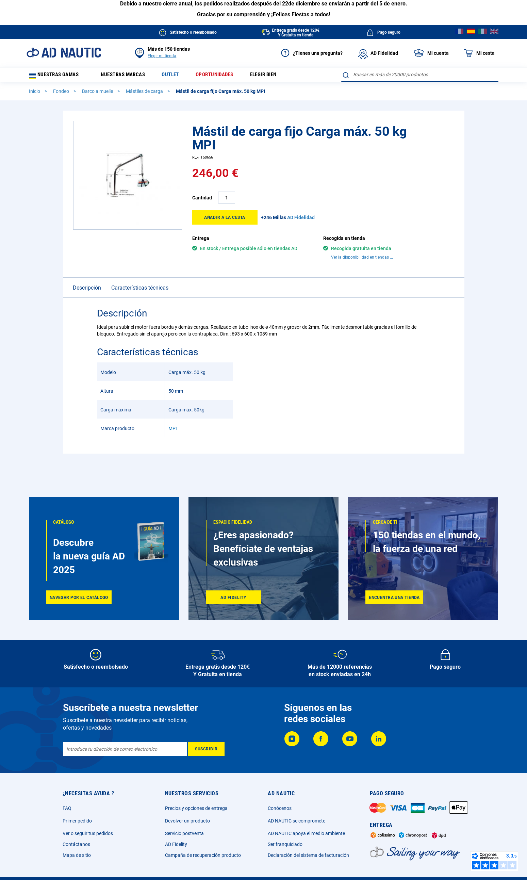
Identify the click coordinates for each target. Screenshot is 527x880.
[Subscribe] (206, 749)
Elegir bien (276, 76)
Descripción (87, 279)
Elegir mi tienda (162, 55)
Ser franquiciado (285, 844)
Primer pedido (77, 821)
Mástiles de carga (145, 94)
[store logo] (63, 52)
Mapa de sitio (77, 855)
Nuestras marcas (126, 76)
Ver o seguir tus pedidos (88, 833)
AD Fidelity (176, 844)
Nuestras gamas (57, 76)
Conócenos (280, 808)
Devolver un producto (187, 821)
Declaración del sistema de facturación (308, 855)
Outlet (176, 76)
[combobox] (419, 74)
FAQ (67, 808)
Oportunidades (224, 76)
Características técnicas (139, 279)
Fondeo (61, 94)
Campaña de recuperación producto (203, 855)
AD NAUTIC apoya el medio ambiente (306, 833)
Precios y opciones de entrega (196, 808)
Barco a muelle (98, 94)
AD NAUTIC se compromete (296, 821)
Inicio (35, 94)
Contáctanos (76, 844)
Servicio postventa (184, 833)
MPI (172, 419)
